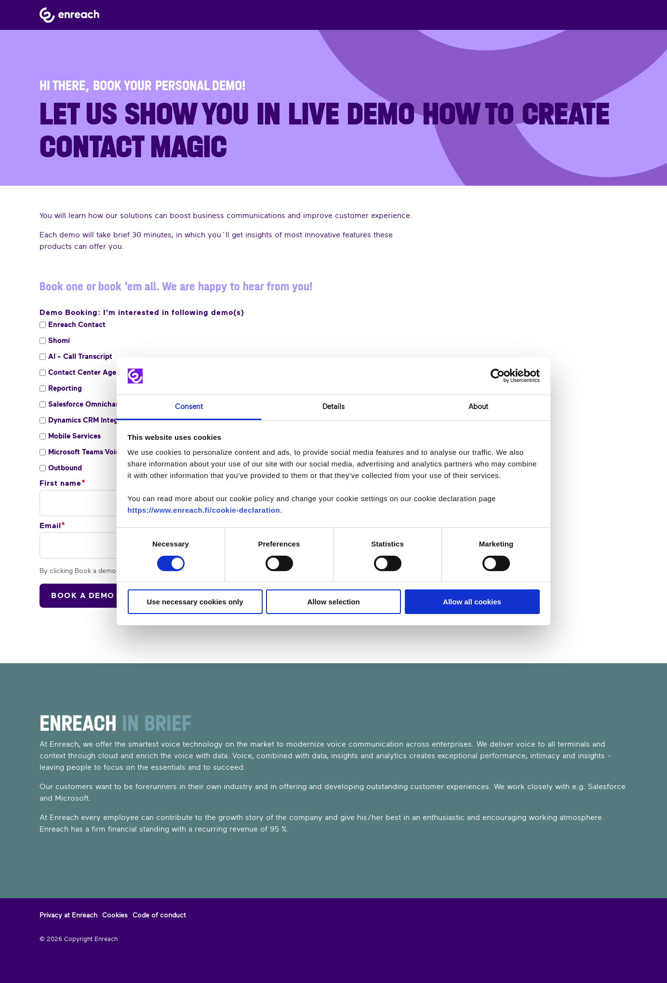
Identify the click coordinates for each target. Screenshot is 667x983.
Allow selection (333, 602)
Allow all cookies (472, 602)
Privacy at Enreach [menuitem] (68, 915)
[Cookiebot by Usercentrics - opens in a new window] (497, 376)
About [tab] (478, 407)
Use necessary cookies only (195, 602)
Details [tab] (333, 407)
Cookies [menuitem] (115, 915)
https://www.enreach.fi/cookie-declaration (204, 510)
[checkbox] (192, 324)
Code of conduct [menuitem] (159, 915)
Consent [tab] (189, 407)
